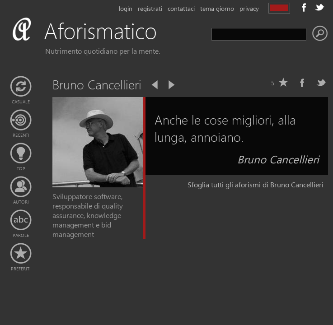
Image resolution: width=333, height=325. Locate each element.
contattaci (181, 8)
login (125, 8)
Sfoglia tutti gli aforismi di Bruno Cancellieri (256, 184)
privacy (249, 8)
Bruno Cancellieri (278, 159)
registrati (150, 8)
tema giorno (217, 8)
